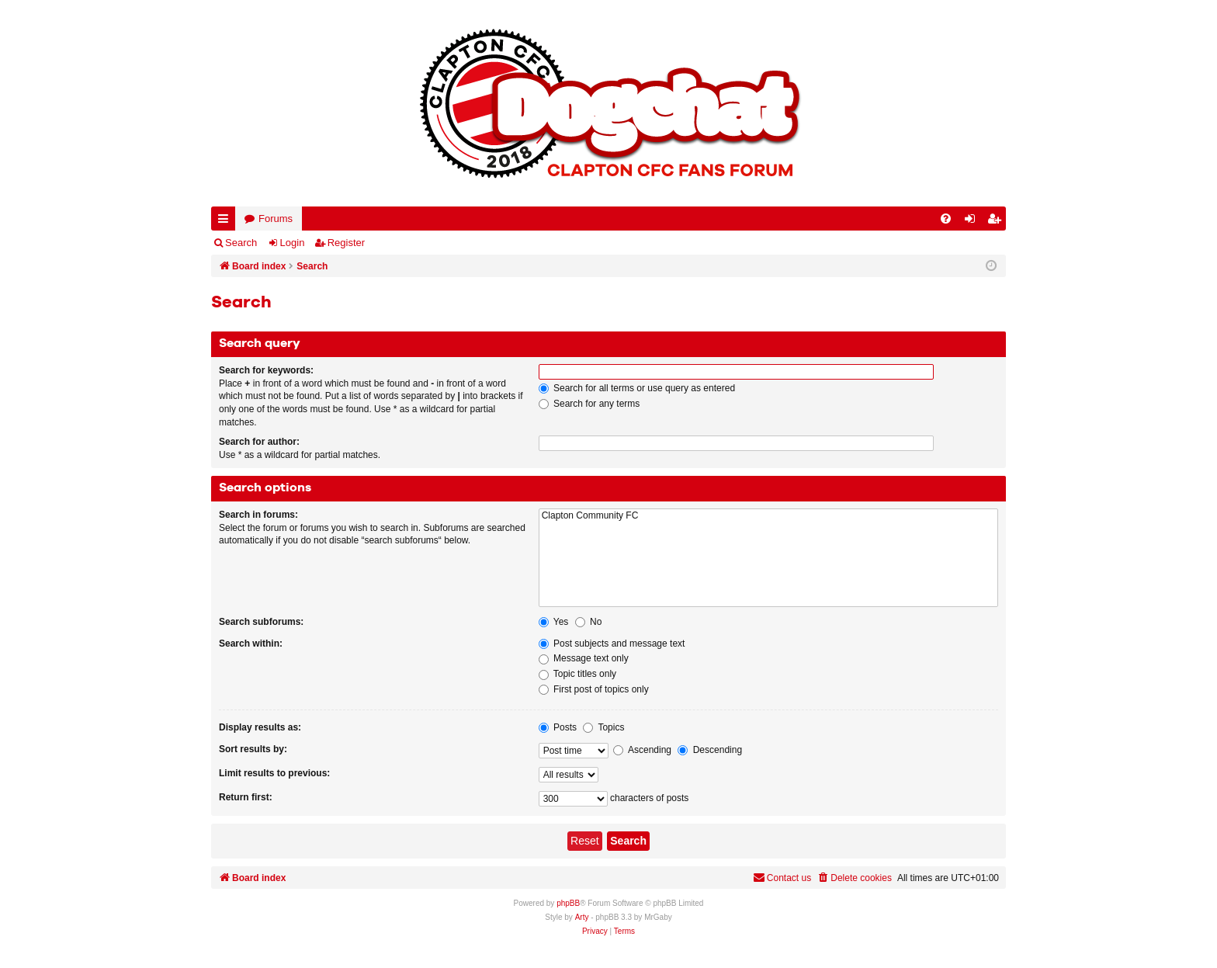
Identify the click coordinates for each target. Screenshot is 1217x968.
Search (241, 242)
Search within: (251, 643)
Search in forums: (258, 514)
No (588, 621)
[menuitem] (946, 218)
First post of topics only (594, 689)
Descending (710, 749)
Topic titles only (578, 673)
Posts (558, 727)
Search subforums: (261, 621)
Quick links (226, 222)
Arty (582, 917)
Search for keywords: (266, 370)
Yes (554, 621)
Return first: (245, 797)
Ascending (642, 749)
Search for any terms (589, 403)
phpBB (568, 903)
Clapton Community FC (768, 516)
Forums (275, 218)
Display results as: (260, 727)
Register (346, 242)
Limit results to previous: (274, 773)
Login (292, 242)
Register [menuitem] (997, 222)
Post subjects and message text (612, 643)
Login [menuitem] (973, 222)
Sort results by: (253, 749)
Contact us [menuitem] (782, 877)
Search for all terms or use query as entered (637, 388)
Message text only (584, 658)
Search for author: (259, 441)
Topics (603, 727)
